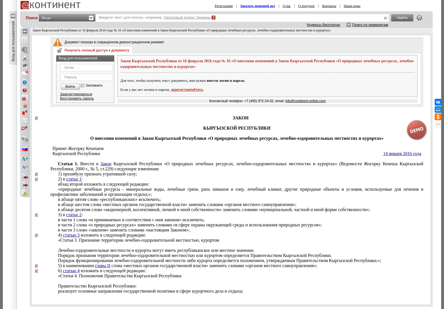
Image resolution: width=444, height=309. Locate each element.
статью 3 (71, 235)
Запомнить (94, 85)
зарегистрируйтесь (187, 90)
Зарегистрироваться (76, 94)
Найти (402, 18)
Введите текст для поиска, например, (155, 17)
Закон (106, 163)
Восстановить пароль (77, 98)
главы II (102, 265)
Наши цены (352, 6)
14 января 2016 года (402, 153)
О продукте (306, 6)
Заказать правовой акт (257, 6)
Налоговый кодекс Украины (187, 17)
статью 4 (71, 270)
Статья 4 (120, 275)
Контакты (329, 6)
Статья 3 (138, 240)
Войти (70, 87)
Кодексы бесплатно (323, 25)
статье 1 (74, 179)
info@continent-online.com (305, 101)
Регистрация (224, 6)
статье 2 (74, 214)
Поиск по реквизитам (370, 25)
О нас (287, 6)
